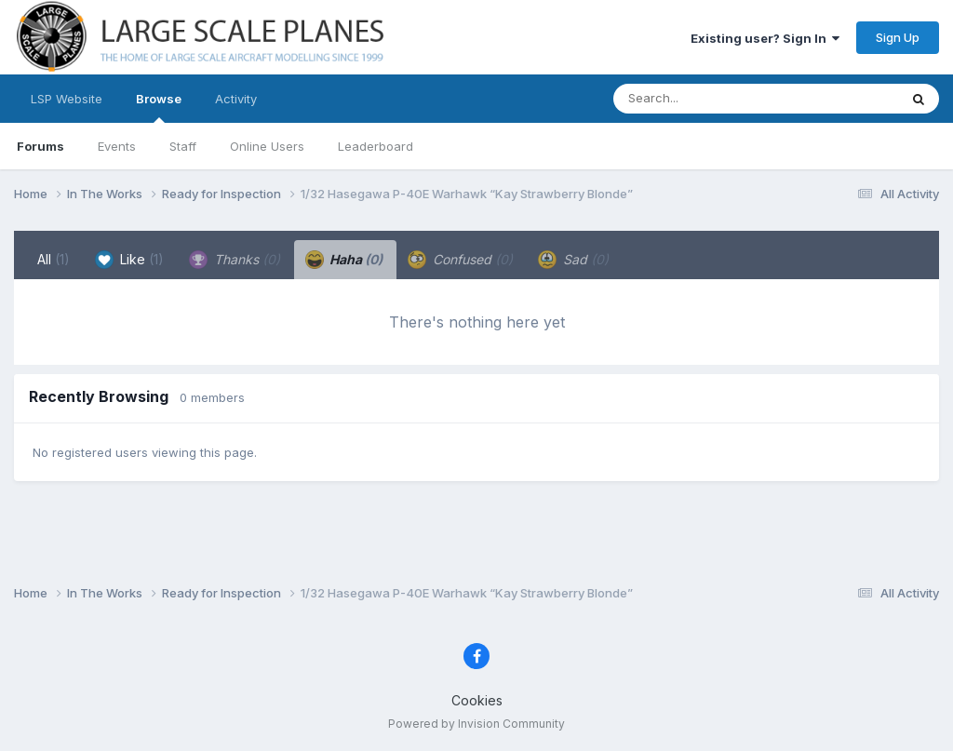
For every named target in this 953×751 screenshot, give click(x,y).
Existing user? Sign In (765, 38)
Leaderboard (375, 146)
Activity (236, 98)
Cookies (477, 700)
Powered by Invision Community (476, 724)
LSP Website (66, 98)
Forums (40, 146)
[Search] (705, 99)
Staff (182, 146)
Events (117, 146)
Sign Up (897, 37)
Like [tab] (129, 259)
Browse (158, 107)
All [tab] (53, 259)
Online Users (267, 146)
